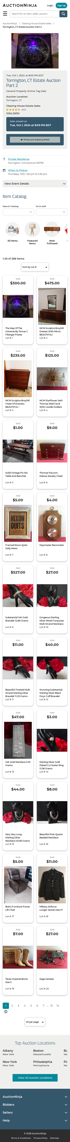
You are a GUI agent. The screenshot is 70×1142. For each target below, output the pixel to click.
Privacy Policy (40, 1138)
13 (51, 1005)
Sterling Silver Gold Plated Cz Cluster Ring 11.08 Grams (51, 765)
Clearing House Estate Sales (36, 23)
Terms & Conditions (21, 1138)
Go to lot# (41, 206)
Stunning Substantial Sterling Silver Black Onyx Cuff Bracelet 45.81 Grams (50, 694)
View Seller (13, 113)
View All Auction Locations (35, 1077)
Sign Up (61, 5)
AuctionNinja (10, 23)
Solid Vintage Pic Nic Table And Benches (16, 474)
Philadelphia (42, 1062)
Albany (8, 1050)
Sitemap (54, 1138)
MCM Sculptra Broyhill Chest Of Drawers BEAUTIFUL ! (17, 403)
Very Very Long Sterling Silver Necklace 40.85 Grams (17, 837)
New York (10, 1062)
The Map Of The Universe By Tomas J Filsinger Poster (16, 331)
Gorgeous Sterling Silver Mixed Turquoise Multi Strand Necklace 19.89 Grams (51, 622)
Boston (38, 1050)
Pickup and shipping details (35, 140)
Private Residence (18, 159)
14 (58, 1005)
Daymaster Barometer (51, 545)
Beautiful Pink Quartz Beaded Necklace (51, 836)
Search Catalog (10, 206)
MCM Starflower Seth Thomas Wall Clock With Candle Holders (51, 403)
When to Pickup (17, 170)
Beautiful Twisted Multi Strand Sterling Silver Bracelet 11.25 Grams (17, 693)
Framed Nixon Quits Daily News (16, 547)
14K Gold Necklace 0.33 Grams (18, 764)
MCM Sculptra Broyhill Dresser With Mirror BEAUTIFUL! (51, 331)
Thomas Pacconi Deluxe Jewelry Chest (51, 474)
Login (50, 5)
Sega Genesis (46, 979)
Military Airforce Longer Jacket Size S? (51, 908)
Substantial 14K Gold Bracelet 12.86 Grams (16, 619)
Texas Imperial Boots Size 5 (16, 981)
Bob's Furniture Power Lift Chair (17, 908)
